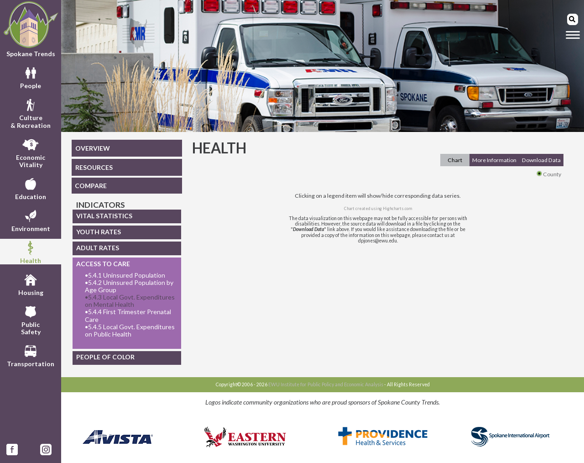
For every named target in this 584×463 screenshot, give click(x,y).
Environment (30, 219)
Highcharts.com (397, 208)
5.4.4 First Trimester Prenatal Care (128, 315)
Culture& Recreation (30, 112)
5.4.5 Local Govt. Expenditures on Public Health (130, 330)
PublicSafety (31, 319)
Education (30, 187)
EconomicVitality (30, 152)
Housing (30, 283)
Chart (455, 160)
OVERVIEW (92, 148)
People (30, 76)
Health (30, 251)
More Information (494, 160)
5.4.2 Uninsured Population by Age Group (129, 286)
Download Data (541, 160)
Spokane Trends (30, 29)
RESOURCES (94, 167)
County (549, 174)
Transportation (30, 355)
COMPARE (91, 185)
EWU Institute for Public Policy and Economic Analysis (325, 384)
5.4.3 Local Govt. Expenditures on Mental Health (130, 301)
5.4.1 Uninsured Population (125, 275)
